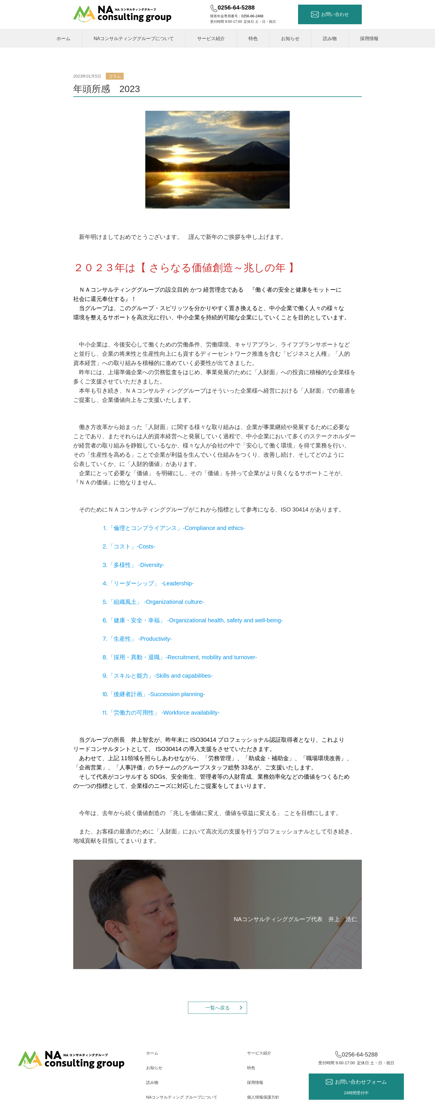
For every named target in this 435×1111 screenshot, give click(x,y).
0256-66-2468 (252, 16)
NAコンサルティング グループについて (181, 1097)
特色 (253, 38)
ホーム (63, 38)
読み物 (330, 38)
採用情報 (369, 38)
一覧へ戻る (217, 1008)
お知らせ (290, 38)
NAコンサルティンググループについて (134, 38)
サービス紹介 (211, 38)
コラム (115, 76)
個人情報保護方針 (263, 1097)
